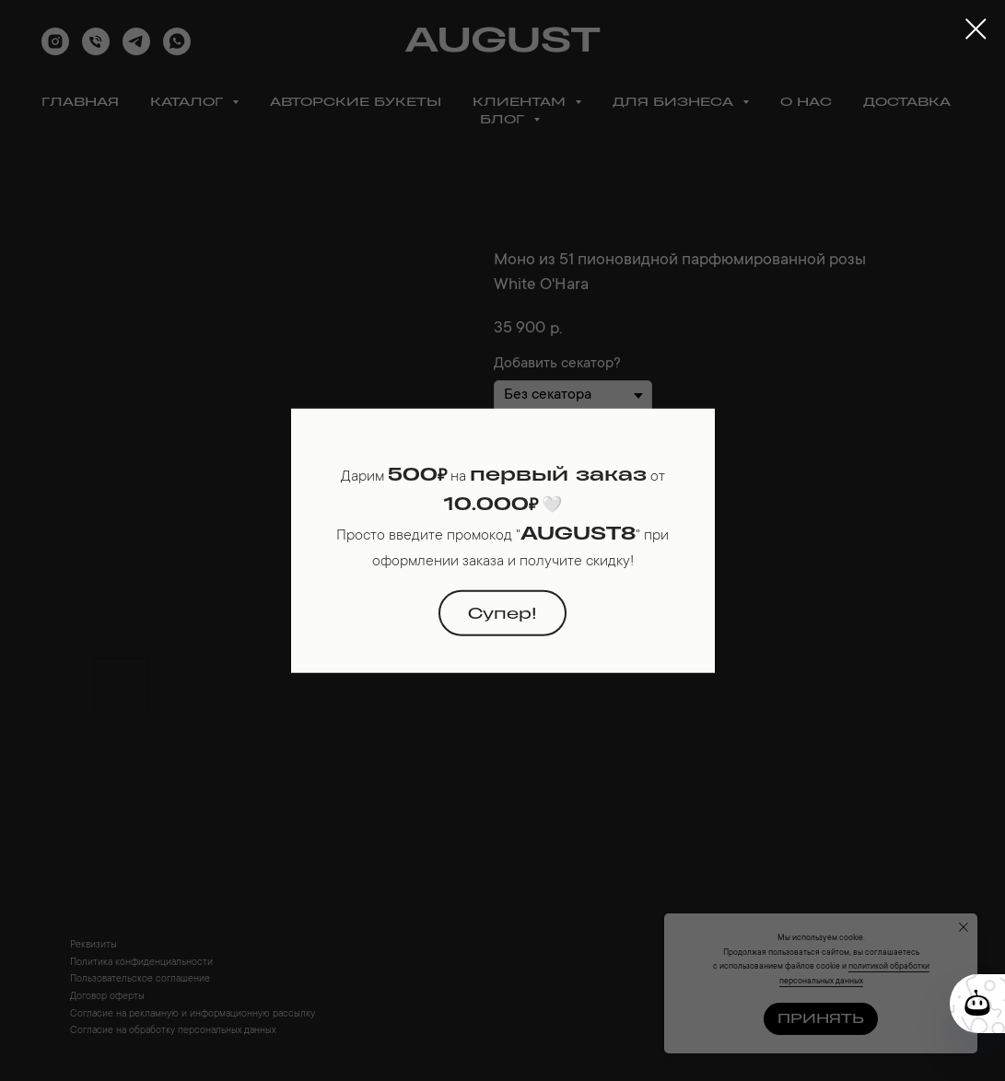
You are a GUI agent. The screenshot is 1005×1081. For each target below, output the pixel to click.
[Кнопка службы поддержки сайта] (977, 1003)
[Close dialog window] (976, 29)
